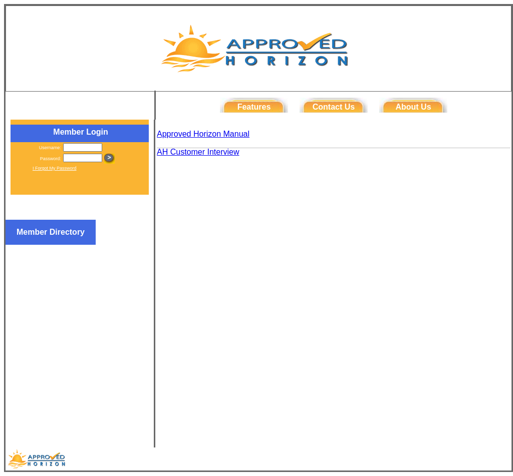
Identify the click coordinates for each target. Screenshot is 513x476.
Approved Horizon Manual (203, 134)
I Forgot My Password (55, 168)
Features (254, 107)
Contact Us (334, 107)
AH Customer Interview (198, 152)
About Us (413, 107)
